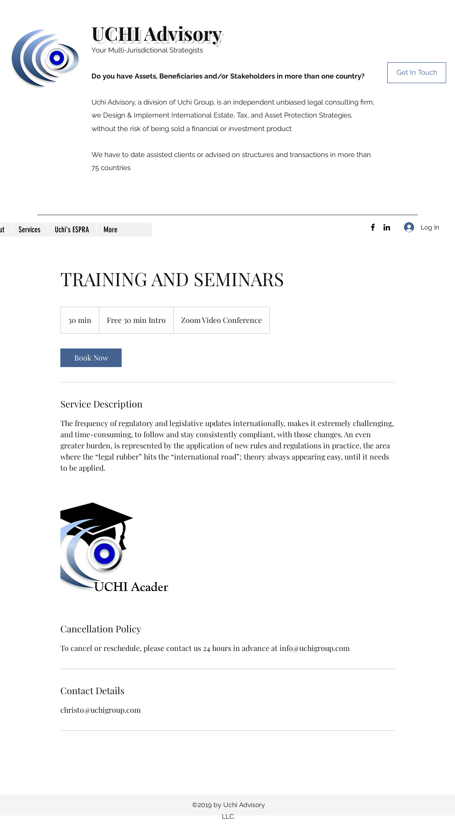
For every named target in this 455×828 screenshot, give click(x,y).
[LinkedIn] (386, 227)
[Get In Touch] (416, 72)
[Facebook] (372, 227)
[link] (91, 357)
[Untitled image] (114, 548)
